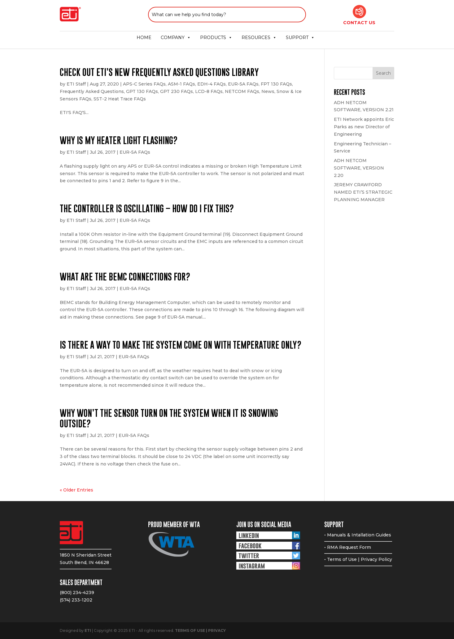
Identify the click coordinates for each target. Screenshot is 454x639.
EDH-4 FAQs (211, 84)
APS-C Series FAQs (144, 84)
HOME (144, 37)
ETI (88, 630)
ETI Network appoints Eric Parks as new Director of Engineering (364, 127)
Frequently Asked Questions (92, 91)
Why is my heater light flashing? (118, 140)
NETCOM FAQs (242, 91)
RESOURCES (259, 37)
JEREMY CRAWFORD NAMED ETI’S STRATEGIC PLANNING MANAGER (363, 192)
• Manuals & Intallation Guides (357, 535)
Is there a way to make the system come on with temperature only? (180, 345)
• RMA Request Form (347, 547)
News (267, 91)
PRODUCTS (216, 37)
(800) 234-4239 (77, 592)
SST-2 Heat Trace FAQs (120, 99)
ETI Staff (76, 84)
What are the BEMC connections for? (125, 276)
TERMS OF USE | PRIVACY (200, 630)
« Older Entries (76, 490)
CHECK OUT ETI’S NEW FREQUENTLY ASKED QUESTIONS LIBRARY (159, 72)
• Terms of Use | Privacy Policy (358, 559)
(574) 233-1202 (76, 600)
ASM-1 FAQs (181, 84)
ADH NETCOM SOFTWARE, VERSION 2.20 (359, 168)
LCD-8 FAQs (209, 91)
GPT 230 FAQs (176, 91)
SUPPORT (300, 37)
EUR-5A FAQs (243, 84)
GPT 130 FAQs (142, 91)
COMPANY (176, 37)
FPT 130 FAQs (276, 84)
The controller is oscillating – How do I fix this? (147, 208)
